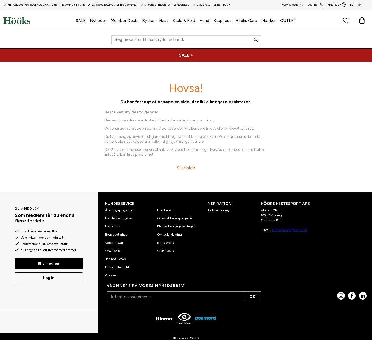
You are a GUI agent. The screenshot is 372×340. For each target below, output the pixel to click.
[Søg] (186, 39)
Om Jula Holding (169, 234)
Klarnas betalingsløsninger (176, 226)
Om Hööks (112, 251)
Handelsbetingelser (119, 218)
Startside (186, 167)
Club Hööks (165, 251)
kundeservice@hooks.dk (289, 230)
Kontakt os (112, 226)
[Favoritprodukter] (346, 20)
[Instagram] (341, 296)
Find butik (336, 5)
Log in (49, 278)
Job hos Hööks (115, 259)
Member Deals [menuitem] (124, 20)
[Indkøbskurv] (362, 20)
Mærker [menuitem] (268, 20)
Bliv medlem (49, 263)
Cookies (110, 275)
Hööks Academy (218, 210)
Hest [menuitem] (163, 20)
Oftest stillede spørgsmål (175, 218)
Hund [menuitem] (204, 20)
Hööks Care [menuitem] (246, 20)
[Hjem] (38, 20)
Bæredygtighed (116, 234)
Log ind (315, 5)
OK (252, 296)
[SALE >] (186, 55)
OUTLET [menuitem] (288, 20)
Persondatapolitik (117, 267)
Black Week (165, 243)
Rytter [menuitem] (148, 20)
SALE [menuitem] (81, 20)
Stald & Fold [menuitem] (184, 20)
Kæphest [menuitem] (222, 20)
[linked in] (363, 296)
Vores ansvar (114, 243)
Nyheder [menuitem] (98, 20)
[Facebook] (352, 296)
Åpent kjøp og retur (119, 210)
